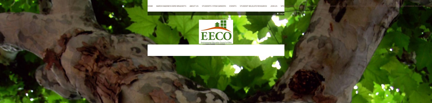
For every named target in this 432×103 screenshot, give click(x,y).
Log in (282, 13)
